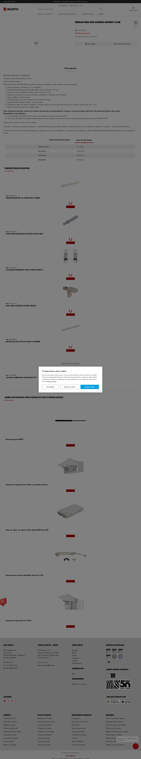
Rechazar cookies (69, 387)
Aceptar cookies (89, 387)
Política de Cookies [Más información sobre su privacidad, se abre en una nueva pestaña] (51, 381)
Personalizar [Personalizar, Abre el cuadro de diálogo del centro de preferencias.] (50, 387)
